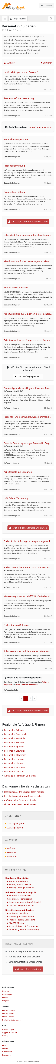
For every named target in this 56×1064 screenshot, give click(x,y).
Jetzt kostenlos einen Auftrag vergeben (23, 796)
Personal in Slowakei (14, 750)
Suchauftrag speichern (28, 376)
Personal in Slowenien (15, 755)
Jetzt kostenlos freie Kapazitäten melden (24, 791)
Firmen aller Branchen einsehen (20, 804)
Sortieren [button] (46, 62)
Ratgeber (5, 1001)
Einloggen (46, 5)
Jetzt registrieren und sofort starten (28, 221)
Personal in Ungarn (14, 759)
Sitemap (5, 1036)
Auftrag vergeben (16, 823)
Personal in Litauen (13, 763)
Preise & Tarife (8, 1016)
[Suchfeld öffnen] (51, 18)
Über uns (5, 991)
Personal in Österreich (15, 734)
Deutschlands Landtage (11, 1020)
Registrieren (18, 18)
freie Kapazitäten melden (26, 684)
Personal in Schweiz (14, 730)
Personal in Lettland (14, 771)
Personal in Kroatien (14, 742)
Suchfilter (10, 62)
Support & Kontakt (9, 1032)
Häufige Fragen (8, 1029)
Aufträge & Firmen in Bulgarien (20, 775)
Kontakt (5, 997)
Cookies (5, 1048)
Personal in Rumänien (15, 738)
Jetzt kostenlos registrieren (28, 969)
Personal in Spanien (14, 746)
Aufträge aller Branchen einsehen (21, 800)
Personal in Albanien (14, 767)
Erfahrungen (7, 994)
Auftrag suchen (15, 827)
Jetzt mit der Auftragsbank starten (28, 527)
